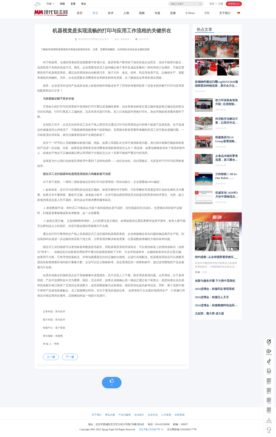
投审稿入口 (234, 3)
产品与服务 (124, 414)
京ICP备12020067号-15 (151, 429)
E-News (190, 13)
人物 (126, 13)
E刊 (207, 13)
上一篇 (51, 356)
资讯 (95, 13)
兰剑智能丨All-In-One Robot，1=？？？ (226, 176)
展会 (83, 3)
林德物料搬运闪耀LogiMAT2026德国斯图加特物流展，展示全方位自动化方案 (216, 84)
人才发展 (166, 414)
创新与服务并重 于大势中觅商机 (215, 280)
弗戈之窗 (110, 414)
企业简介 (139, 414)
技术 (111, 13)
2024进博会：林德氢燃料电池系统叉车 (219, 305)
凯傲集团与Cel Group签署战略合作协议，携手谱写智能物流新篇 (226, 139)
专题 (157, 13)
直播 (72, 3)
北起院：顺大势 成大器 (209, 313)
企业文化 (153, 414)
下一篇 (70, 356)
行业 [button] (49, 3)
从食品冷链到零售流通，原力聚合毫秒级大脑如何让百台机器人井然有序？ (226, 158)
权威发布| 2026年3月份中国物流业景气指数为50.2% (226, 195)
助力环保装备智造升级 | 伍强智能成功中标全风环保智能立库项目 (226, 102)
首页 (79, 13)
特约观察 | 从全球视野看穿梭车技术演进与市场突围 (227, 257)
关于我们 (224, 13)
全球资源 (180, 414)
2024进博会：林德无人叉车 (212, 297)
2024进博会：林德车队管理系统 (215, 288)
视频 (62, 3)
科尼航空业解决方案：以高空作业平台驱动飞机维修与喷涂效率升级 (226, 121)
